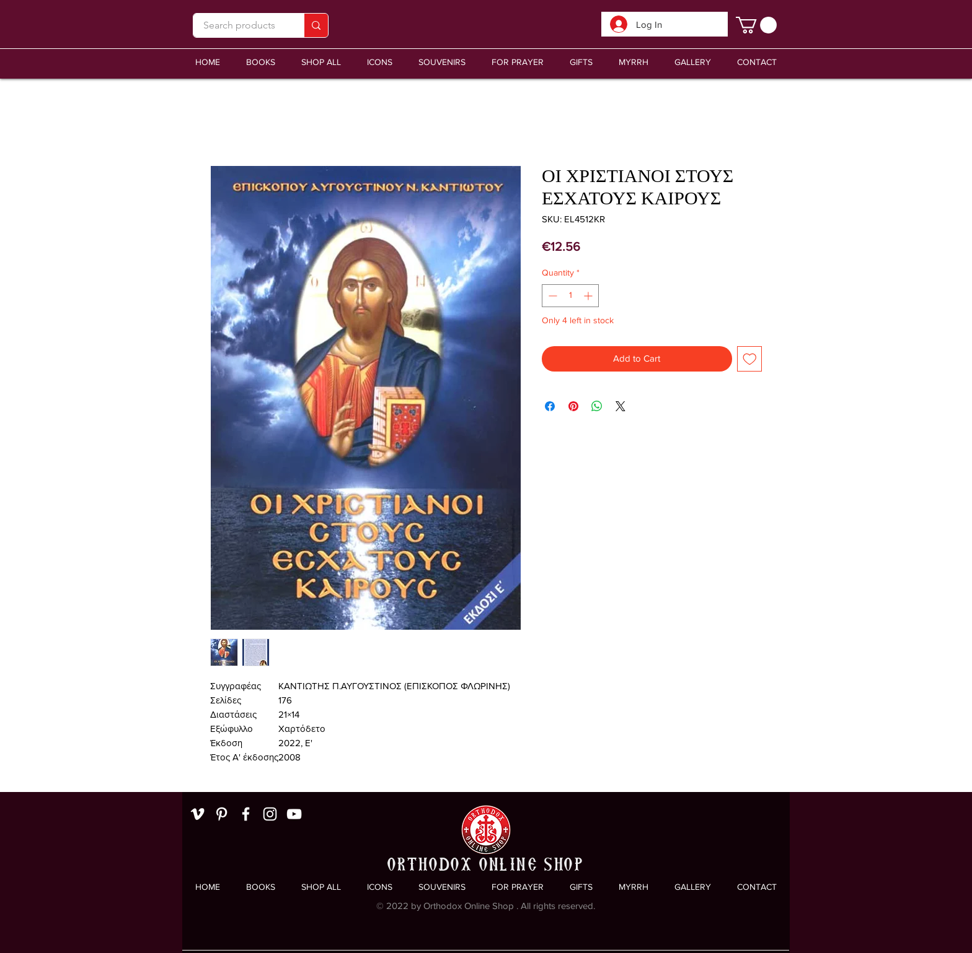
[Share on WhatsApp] (597, 406)
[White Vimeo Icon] (197, 814)
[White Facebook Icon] (246, 814)
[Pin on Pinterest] (573, 406)
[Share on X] (620, 406)
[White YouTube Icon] (294, 814)
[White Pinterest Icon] (222, 814)
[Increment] (589, 296)
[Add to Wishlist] (749, 359)
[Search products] (239, 25)
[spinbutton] (570, 296)
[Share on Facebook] (549, 406)
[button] (442, 62)
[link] (756, 25)
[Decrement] (551, 296)
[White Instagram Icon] (270, 814)
